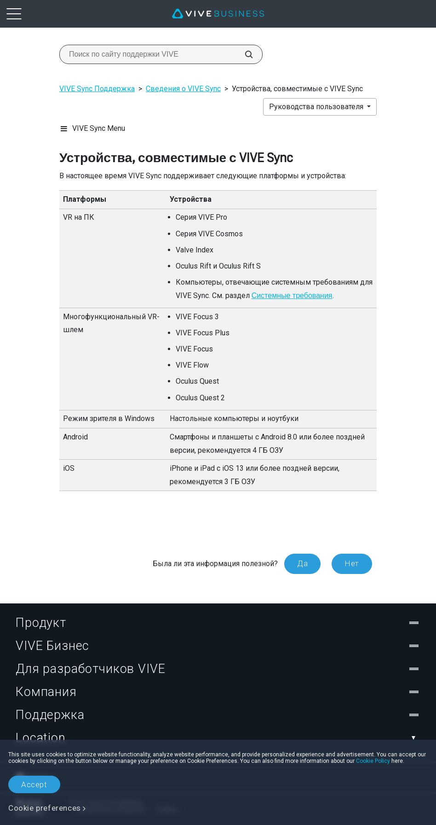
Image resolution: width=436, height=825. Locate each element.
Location (218, 737)
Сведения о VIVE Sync (183, 88)
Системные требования (292, 295)
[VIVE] (218, 14)
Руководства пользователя (317, 106)
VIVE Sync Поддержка (97, 88)
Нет (351, 563)
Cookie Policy (373, 761)
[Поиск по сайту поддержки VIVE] (244, 54)
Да (302, 563)
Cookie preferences (44, 808)
